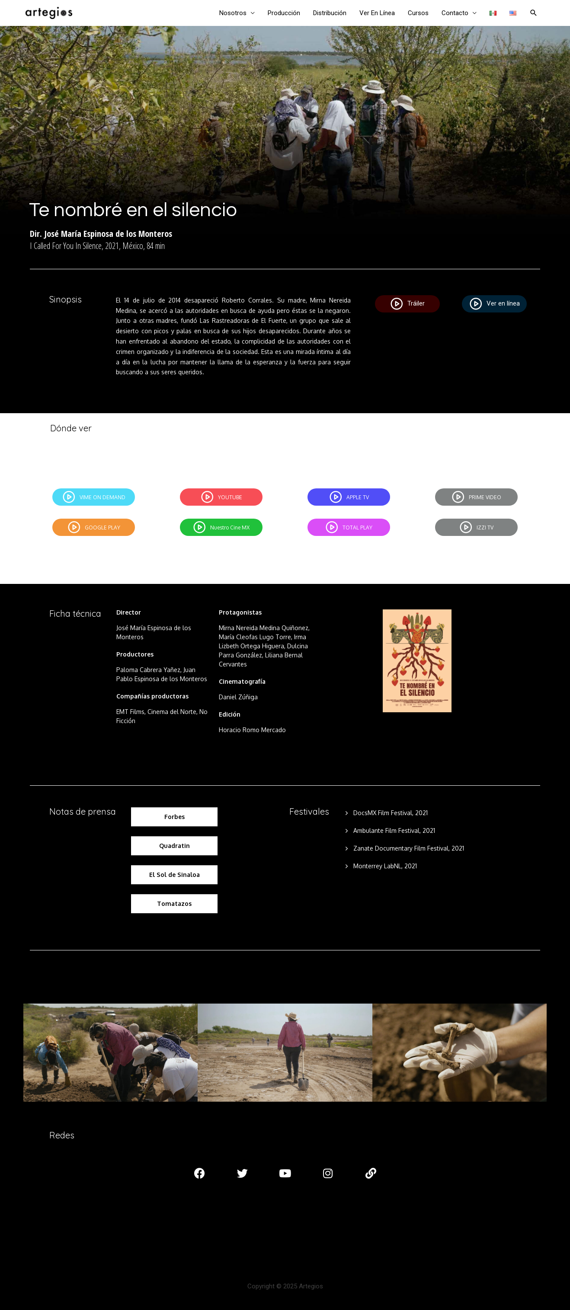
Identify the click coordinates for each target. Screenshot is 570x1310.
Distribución (329, 13)
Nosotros (233, 13)
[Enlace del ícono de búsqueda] (533, 13)
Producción (284, 13)
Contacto (455, 13)
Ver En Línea (377, 13)
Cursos (418, 13)
